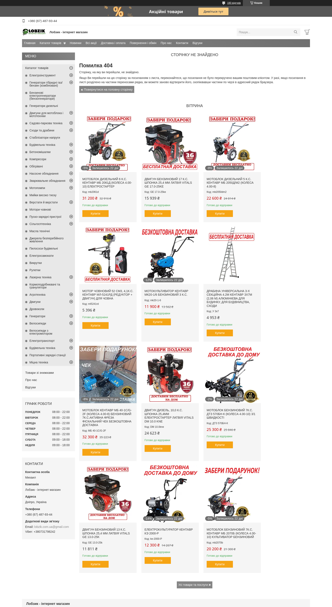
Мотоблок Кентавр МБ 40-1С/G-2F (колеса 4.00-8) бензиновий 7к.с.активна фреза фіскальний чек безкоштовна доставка (221, 295)
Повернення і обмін (143, 43)
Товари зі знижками (39, 372)
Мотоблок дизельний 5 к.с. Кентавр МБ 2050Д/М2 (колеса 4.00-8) (223, 179)
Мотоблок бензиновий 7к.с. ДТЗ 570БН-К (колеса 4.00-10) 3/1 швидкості (105, 407)
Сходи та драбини (41, 130)
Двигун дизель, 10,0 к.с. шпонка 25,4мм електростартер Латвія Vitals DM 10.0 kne (278, 293)
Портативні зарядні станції (47, 355)
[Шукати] (295, 32)
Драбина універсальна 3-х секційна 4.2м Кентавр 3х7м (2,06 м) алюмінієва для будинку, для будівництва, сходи (164, 295)
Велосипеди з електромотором (40, 332)
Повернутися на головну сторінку (108, 89)
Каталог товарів (50, 43)
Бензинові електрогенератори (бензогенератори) (42, 95)
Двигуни (34, 302)
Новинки (76, 43)
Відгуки (197, 43)
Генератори (37, 316)
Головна (31, 557)
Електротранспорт (42, 340)
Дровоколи (36, 309)
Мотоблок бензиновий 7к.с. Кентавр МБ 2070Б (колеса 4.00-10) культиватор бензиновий (282, 409)
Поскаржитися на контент (166, 602)
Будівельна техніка (42, 144)
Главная (29, 43)
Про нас (166, 43)
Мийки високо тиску (43, 195)
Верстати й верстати (43, 202)
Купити (95, 210)
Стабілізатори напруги (44, 137)
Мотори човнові (40, 209)
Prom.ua (186, 599)
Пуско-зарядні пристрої (45, 216)
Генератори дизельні (43, 106)
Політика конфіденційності (198, 602)
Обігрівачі (36, 166)
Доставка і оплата (113, 43)
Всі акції (91, 43)
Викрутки (35, 263)
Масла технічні (39, 231)
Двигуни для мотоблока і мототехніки (46, 114)
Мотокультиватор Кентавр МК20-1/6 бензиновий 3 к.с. (104, 290)
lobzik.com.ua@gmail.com (51, 526)
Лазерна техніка (40, 277)
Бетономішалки (40, 152)
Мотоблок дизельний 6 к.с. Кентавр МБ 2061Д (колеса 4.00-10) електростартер (104, 179)
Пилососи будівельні (43, 248)
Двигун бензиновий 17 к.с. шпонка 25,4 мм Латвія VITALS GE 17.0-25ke (165, 179)
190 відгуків (234, 2)
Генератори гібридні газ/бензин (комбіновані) (45, 84)
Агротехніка (37, 294)
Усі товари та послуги (193, 463)
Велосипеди (37, 323)
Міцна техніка (38, 362)
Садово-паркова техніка (45, 123)
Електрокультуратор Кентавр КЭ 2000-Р (217, 406)
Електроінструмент (42, 75)
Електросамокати (41, 255)
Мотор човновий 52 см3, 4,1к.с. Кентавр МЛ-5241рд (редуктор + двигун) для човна (279, 181)
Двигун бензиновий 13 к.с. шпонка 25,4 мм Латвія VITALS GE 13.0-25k (165, 407)
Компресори (37, 159)
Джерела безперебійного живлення (46, 240)
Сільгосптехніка (40, 224)
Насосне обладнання (43, 173)
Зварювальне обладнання (47, 180)
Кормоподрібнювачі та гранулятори (44, 286)
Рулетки (34, 270)
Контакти (182, 43)
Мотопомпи (37, 188)
